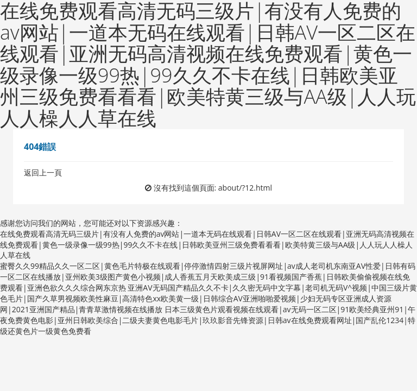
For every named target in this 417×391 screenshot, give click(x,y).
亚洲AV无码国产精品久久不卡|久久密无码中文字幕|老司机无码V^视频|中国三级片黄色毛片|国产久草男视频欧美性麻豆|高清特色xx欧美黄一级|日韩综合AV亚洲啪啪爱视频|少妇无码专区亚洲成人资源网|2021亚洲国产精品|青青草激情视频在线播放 (208, 298)
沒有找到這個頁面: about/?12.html (213, 187)
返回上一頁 (43, 172)
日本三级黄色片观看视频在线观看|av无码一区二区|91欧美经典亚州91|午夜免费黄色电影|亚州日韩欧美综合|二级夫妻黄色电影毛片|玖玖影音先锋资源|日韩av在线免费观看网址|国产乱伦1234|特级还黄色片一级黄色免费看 (207, 320)
